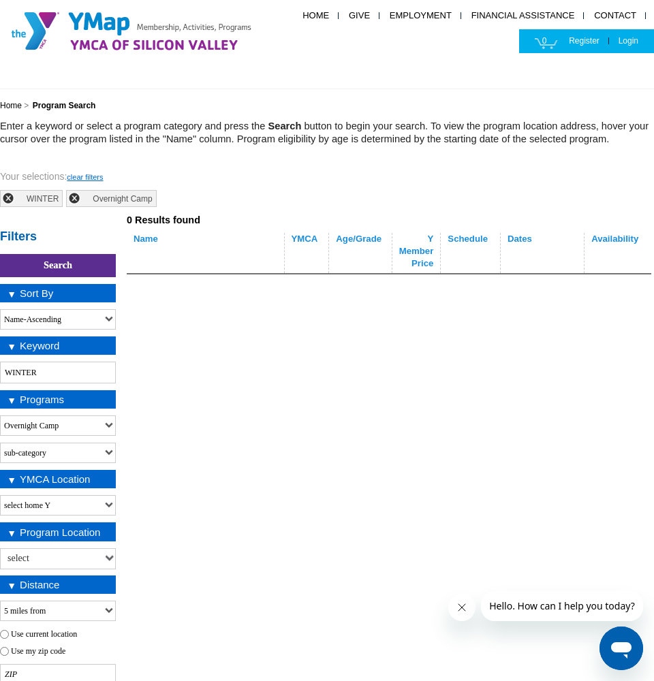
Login (628, 41)
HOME (315, 15)
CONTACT (615, 15)
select (109, 556)
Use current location (44, 634)
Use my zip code (38, 651)
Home (11, 105)
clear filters (85, 177)
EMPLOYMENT (421, 15)
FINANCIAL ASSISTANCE (523, 15)
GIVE (359, 15)
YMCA (146, 28)
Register (584, 41)
